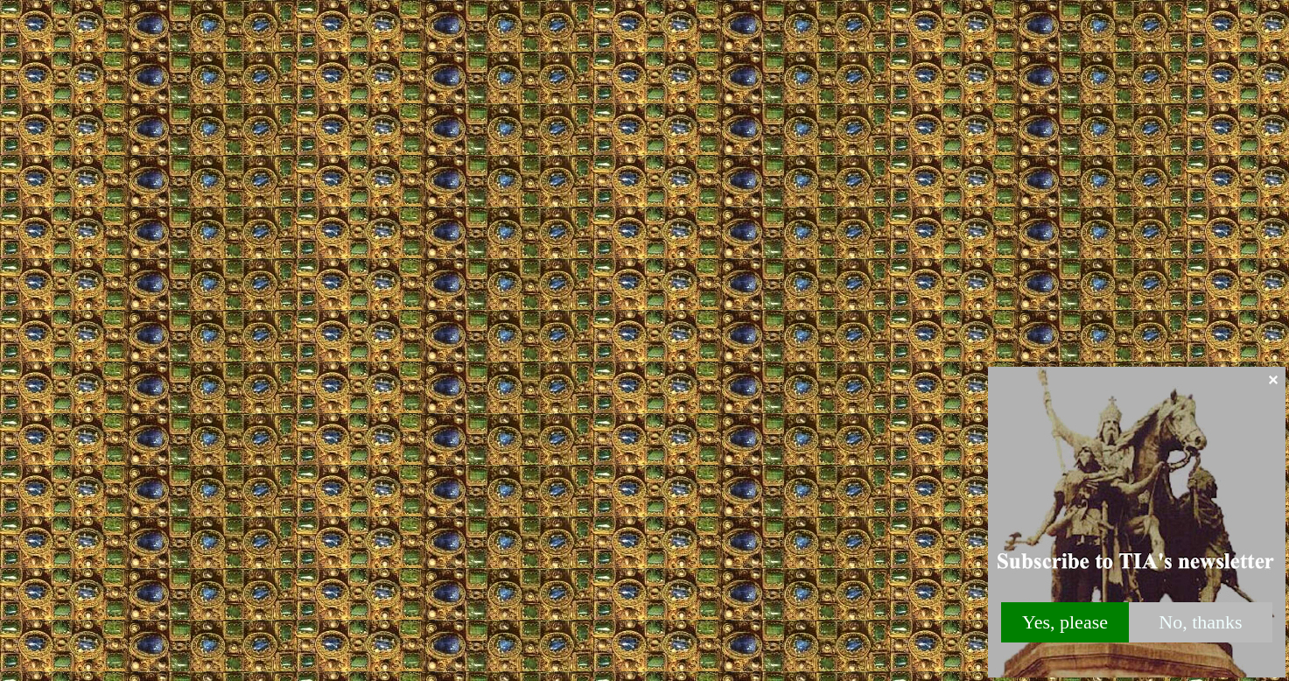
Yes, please (1065, 622)
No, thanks (1200, 622)
